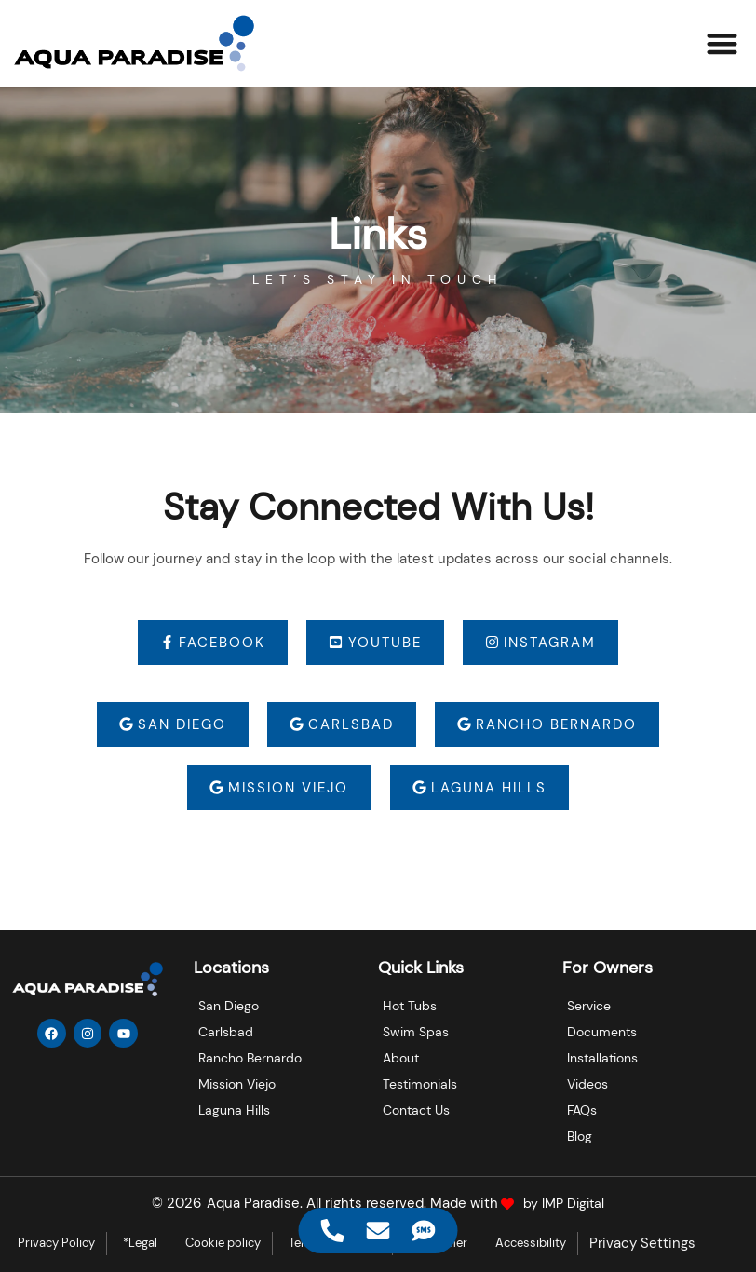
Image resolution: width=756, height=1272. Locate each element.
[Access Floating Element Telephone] (333, 1230)
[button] (723, 43)
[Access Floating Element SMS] (424, 1230)
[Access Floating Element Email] (378, 1230)
